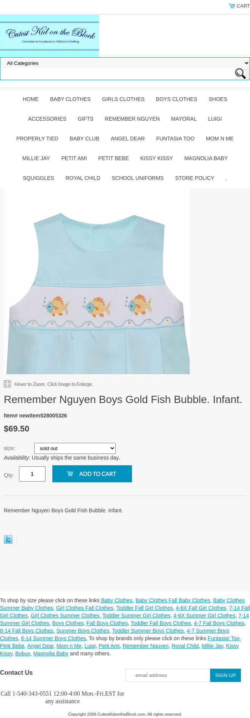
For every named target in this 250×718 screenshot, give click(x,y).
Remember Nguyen (132, 119)
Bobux (22, 653)
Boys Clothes (176, 99)
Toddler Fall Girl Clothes (144, 608)
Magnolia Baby (206, 158)
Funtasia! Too (224, 638)
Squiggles (38, 178)
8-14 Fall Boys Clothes (26, 631)
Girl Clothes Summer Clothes (65, 616)
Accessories (47, 119)
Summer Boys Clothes (83, 631)
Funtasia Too (175, 138)
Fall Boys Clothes (107, 623)
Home (31, 99)
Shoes (218, 99)
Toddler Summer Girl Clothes (136, 616)
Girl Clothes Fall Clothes (84, 608)
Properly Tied (37, 138)
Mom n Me (220, 138)
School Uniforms (138, 178)
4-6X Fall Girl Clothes (201, 608)
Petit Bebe (113, 158)
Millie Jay (36, 158)
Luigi (215, 119)
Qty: (9, 475)
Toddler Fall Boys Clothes (161, 623)
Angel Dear (128, 138)
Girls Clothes (123, 99)
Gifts (85, 119)
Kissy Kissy (156, 158)
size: (10, 448)
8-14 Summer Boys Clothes (53, 638)
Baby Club (84, 138)
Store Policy (194, 178)
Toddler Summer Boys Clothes (148, 631)
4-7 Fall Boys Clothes (219, 623)
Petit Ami (74, 158)
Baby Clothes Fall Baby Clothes (172, 600)
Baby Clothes (70, 99)
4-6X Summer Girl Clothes (204, 616)
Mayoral (184, 119)
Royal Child (83, 178)
